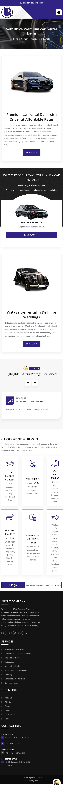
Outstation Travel (11, 683)
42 (23, 737)
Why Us (8, 702)
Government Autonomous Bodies (18, 654)
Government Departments (15, 649)
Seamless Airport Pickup (15, 679)
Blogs (13, 585)
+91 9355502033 (12, 737)
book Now (31, 153)
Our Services (10, 715)
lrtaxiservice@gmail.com (33, 3)
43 (28, 737)
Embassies (9, 662)
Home (15, 39)
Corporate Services (12, 658)
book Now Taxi (31, 235)
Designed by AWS (31, 781)
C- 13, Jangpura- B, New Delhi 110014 (17, 763)
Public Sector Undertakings (16, 670)
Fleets (7, 706)
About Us (8, 698)
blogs (7, 719)
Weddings (9, 675)
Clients (7, 710)
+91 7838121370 (12, 744)
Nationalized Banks (12, 666)
